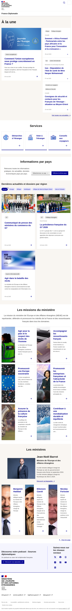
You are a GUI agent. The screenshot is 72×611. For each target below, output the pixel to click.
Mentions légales (36, 602)
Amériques (27, 189)
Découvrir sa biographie (45, 481)
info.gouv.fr (5, 595)
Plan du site (4, 602)
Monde (5, 189)
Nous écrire (61, 602)
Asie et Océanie (59, 189)
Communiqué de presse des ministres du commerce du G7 (18, 225)
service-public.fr (18, 595)
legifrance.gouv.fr (33, 595)
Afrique (19, 189)
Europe (12, 189)
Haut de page (65, 540)
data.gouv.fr (47, 595)
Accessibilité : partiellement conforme (20, 602)
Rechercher (64, 2)
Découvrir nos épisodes (13, 562)
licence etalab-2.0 (63, 608)
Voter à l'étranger (40, 137)
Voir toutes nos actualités (60, 115)
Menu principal (69, 2)
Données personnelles (49, 602)
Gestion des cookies (7, 605)
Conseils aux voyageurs (64, 138)
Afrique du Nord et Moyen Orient (42, 189)
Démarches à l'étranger (17, 137)
